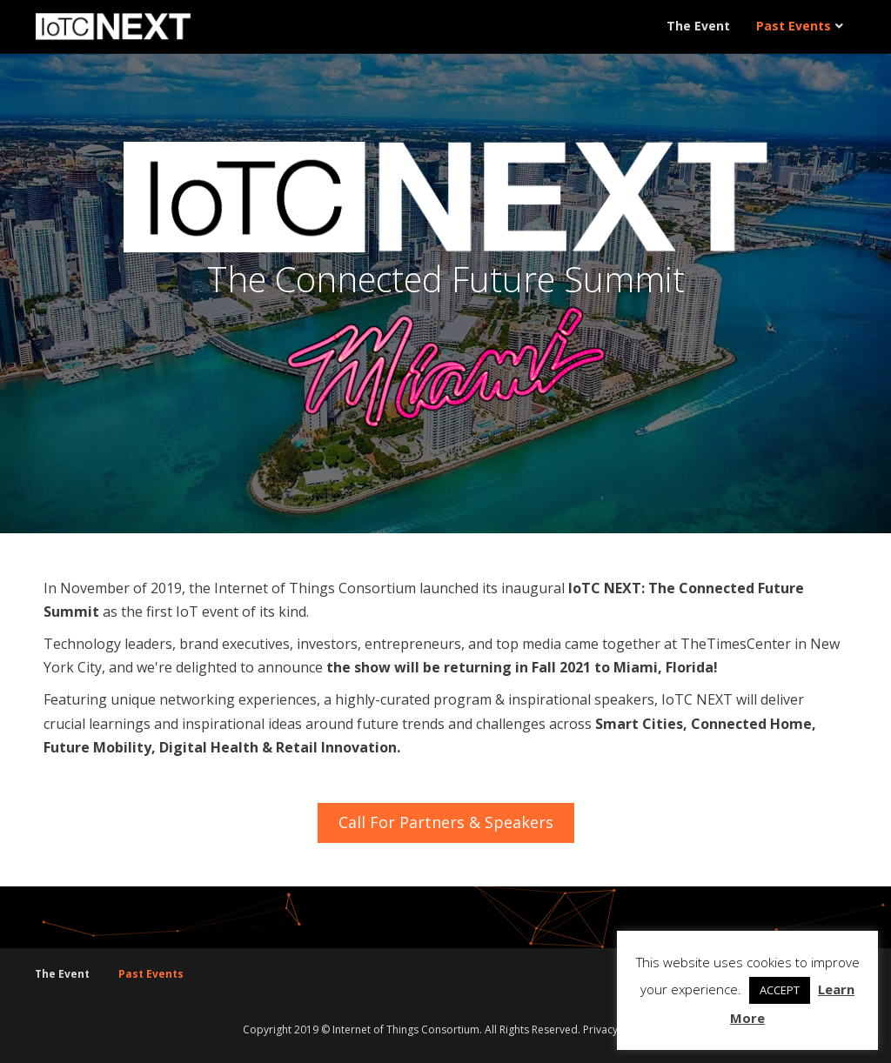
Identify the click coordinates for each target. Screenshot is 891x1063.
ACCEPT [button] (780, 990)
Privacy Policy (616, 1029)
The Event (698, 25)
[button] (446, 823)
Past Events (793, 25)
